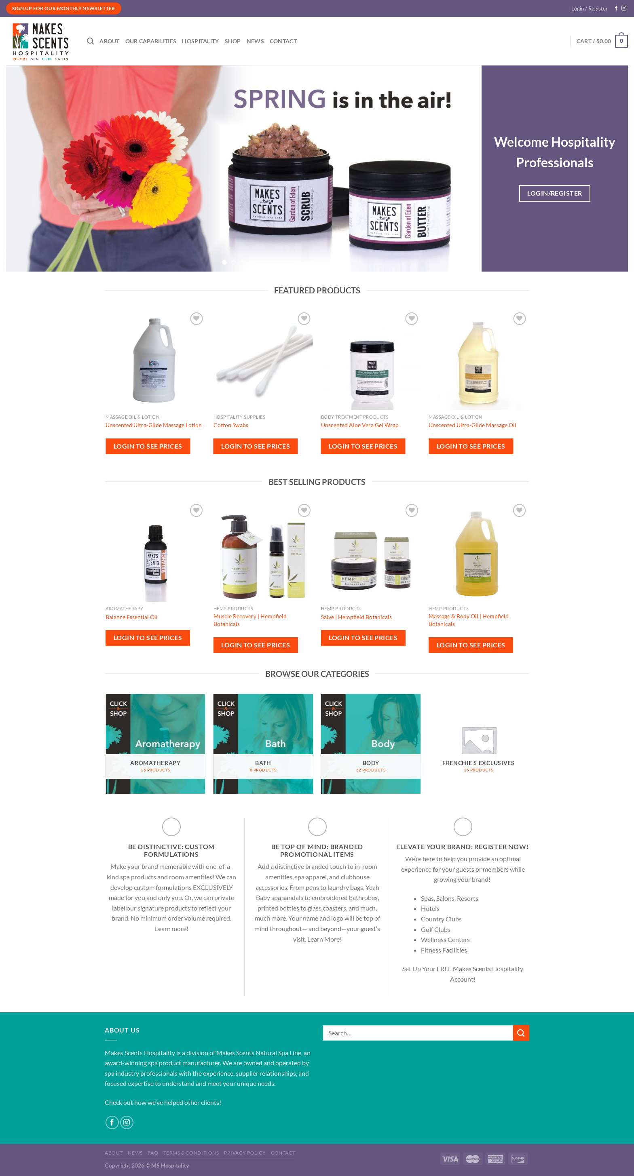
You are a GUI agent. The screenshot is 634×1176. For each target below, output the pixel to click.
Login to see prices (148, 446)
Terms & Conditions (191, 1153)
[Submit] (521, 1033)
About (109, 41)
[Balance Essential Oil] (155, 552)
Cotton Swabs (230, 425)
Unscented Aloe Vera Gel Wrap (360, 425)
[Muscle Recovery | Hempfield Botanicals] (263, 552)
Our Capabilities (151, 41)
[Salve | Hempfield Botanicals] (371, 552)
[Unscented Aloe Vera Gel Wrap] (371, 360)
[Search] (90, 41)
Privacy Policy (245, 1153)
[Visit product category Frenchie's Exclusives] (478, 744)
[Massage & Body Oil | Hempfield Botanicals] (478, 552)
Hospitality (200, 41)
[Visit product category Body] (371, 744)
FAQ (153, 1153)
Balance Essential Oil (132, 616)
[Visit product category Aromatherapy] (155, 744)
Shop (233, 41)
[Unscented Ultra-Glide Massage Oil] (478, 360)
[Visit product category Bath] (263, 744)
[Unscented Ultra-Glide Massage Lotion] (155, 360)
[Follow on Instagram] (623, 8)
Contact (283, 41)
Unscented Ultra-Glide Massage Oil (472, 425)
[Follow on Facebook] (616, 8)
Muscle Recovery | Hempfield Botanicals (250, 620)
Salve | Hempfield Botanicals (356, 616)
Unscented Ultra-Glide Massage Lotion (154, 425)
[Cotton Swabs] (263, 360)
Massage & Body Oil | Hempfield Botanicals (469, 620)
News (255, 41)
